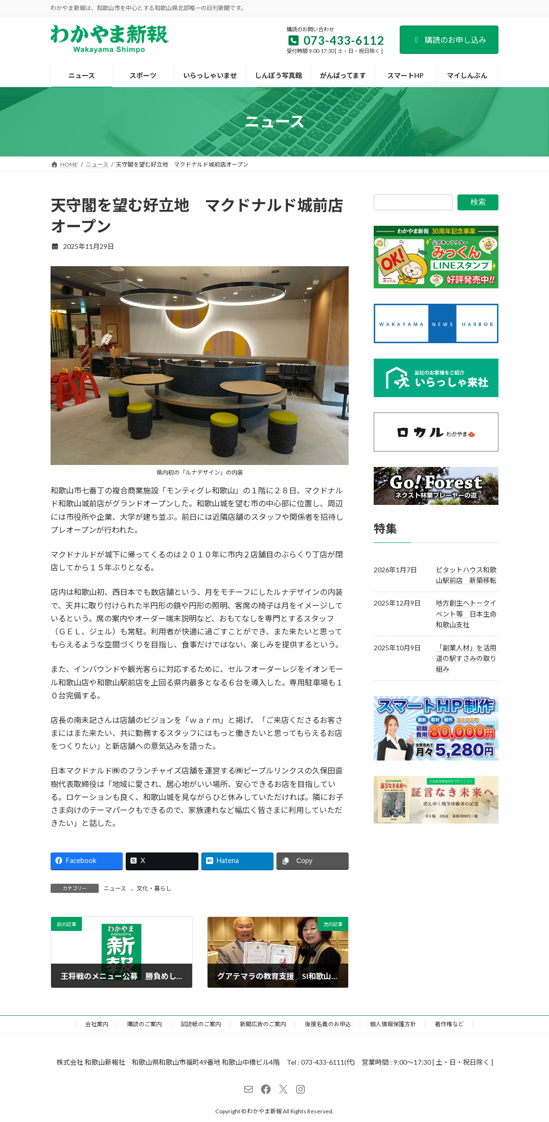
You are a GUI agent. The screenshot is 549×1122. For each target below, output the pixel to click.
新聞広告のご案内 (263, 1024)
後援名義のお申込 (328, 1024)
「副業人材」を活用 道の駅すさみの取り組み (469, 658)
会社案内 (96, 1024)
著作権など (449, 1024)
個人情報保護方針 (393, 1024)
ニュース (115, 888)
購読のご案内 (144, 1024)
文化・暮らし (154, 888)
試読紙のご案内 (201, 1024)
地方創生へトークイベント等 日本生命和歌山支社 (466, 614)
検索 (478, 202)
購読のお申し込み (449, 39)
